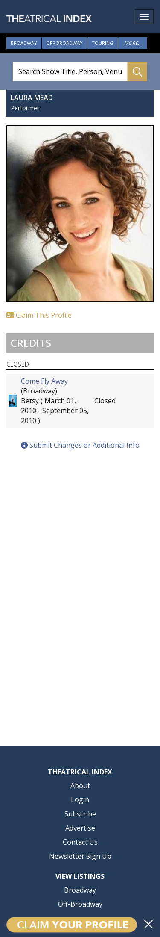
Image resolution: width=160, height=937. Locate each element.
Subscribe (80, 814)
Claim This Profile (39, 315)
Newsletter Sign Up (80, 856)
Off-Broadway (80, 904)
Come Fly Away (44, 381)
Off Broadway (64, 43)
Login (80, 799)
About (80, 785)
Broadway (24, 43)
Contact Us (80, 842)
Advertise (80, 828)
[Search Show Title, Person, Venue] (70, 71)
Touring (102, 43)
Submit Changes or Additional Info (80, 445)
